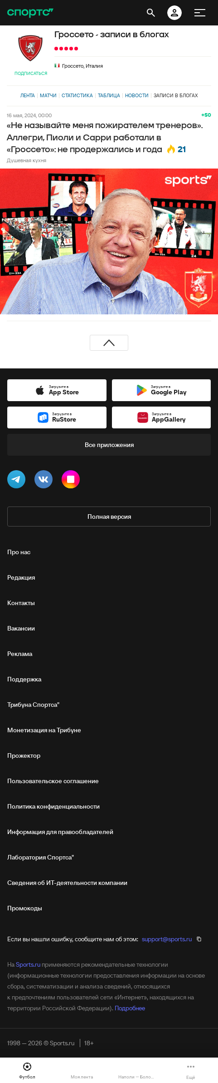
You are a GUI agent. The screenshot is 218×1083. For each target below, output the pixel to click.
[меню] (200, 13)
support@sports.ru (167, 939)
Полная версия (109, 516)
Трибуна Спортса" (33, 704)
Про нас (18, 552)
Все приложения (109, 445)
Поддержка (24, 679)
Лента (27, 95)
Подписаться (31, 73)
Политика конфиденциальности (53, 806)
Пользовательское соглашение (53, 781)
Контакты (21, 603)
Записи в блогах (176, 95)
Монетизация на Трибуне (44, 730)
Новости (137, 95)
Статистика (77, 95)
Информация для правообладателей (60, 832)
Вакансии (21, 628)
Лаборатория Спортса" (40, 857)
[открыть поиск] (151, 13)
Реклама (19, 654)
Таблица (109, 95)
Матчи (48, 95)
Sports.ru (28, 964)
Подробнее (130, 1008)
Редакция (21, 577)
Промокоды (24, 908)
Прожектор (23, 755)
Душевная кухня (26, 160)
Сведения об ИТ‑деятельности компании (67, 883)
